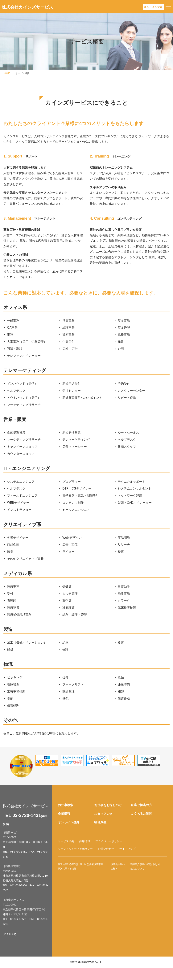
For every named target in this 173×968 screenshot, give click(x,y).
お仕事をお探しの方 (108, 805)
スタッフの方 (103, 813)
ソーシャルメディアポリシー (75, 848)
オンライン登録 (68, 822)
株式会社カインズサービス (27, 7)
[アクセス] (9, 934)
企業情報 (64, 813)
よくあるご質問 (141, 813)
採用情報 (84, 841)
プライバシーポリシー (108, 841)
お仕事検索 (65, 805)
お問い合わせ (106, 848)
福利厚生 (100, 822)
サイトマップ (127, 848)
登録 (153, 7)
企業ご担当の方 (141, 805)
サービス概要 (66, 841)
